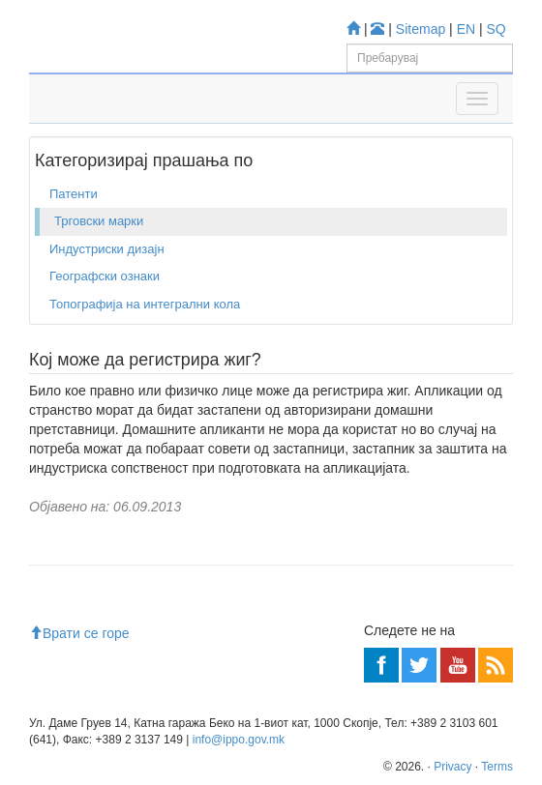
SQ (496, 29)
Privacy (452, 766)
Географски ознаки (104, 276)
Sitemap (420, 29)
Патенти (73, 194)
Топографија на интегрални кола (144, 304)
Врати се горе (79, 633)
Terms (497, 766)
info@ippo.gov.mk (239, 739)
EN (466, 29)
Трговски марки (98, 221)
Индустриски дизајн (107, 249)
